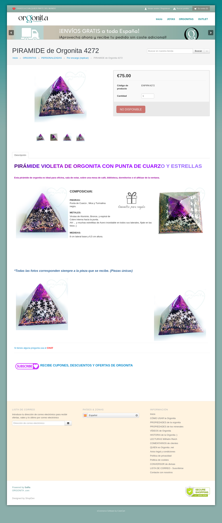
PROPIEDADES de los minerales (166, 430)
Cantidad (122, 99)
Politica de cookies (159, 463)
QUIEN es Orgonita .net (162, 451)
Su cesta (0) (201, 8)
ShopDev (30, 501)
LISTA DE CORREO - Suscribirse (166, 471)
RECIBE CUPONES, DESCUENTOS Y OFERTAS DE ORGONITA (73, 369)
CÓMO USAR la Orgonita (163, 421)
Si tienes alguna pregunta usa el (33, 351)
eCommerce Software (105, 514)
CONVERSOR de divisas (162, 467)
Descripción (20, 158)
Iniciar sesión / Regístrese (157, 8)
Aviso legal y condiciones (162, 455)
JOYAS (171, 19)
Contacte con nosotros (161, 476)
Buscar (198, 54)
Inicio (159, 19)
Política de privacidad (161, 459)
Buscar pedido (181, 8)
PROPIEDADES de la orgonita (165, 426)
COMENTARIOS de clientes (164, 446)
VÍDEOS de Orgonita (160, 434)
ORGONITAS (186, 19)
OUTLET (203, 19)
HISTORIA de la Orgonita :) (163, 438)
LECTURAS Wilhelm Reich (163, 442)
